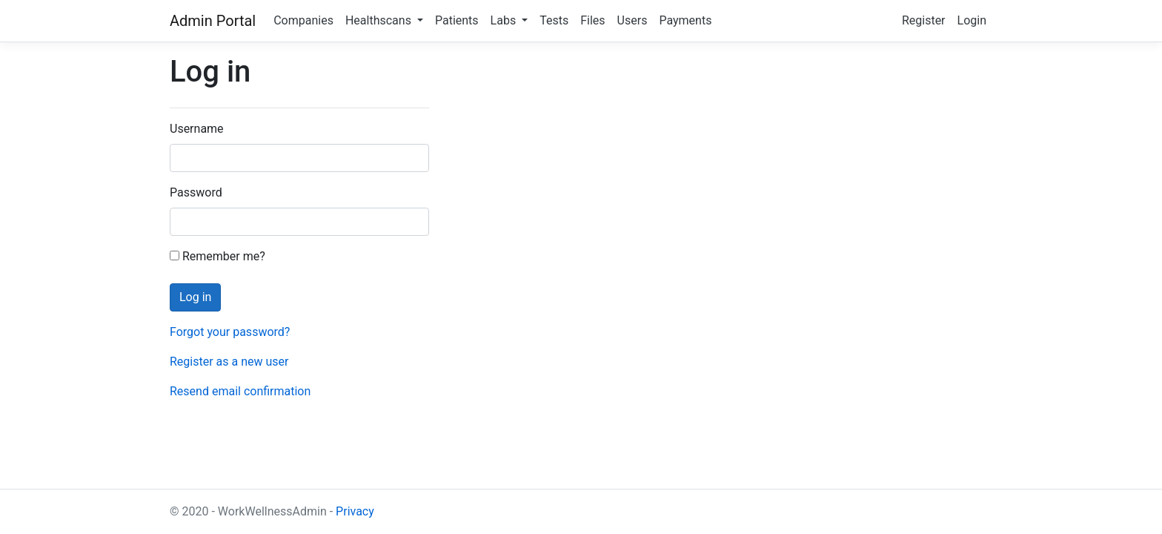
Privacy (355, 511)
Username (197, 129)
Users (632, 20)
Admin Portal (213, 21)
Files (592, 20)
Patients (457, 20)
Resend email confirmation (240, 391)
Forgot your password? (230, 332)
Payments (685, 20)
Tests (554, 20)
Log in (195, 297)
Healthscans (379, 20)
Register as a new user (229, 362)
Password (196, 192)
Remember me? (217, 256)
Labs (505, 20)
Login (971, 20)
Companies (303, 20)
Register (924, 20)
